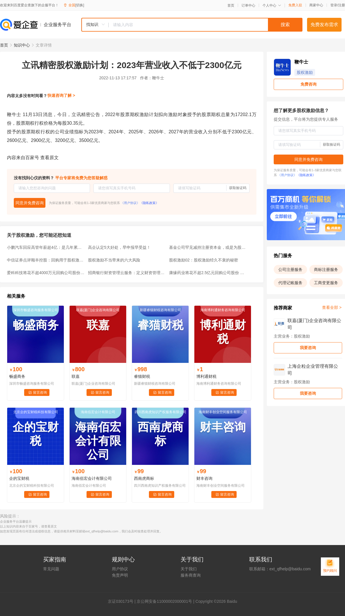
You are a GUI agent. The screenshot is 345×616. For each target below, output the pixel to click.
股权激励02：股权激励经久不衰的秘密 (203, 260)
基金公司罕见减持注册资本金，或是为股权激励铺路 (208, 247)
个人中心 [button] (271, 5)
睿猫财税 (142, 376)
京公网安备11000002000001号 (164, 601)
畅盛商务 (17, 376)
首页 (230, 5)
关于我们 (189, 569)
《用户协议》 (130, 203)
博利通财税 (206, 376)
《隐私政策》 (149, 203)
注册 (341, 5)
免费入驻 (295, 5)
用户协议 (120, 569)
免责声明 (120, 575)
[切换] (79, 5)
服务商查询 (191, 575)
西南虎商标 (144, 478)
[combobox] (191, 25)
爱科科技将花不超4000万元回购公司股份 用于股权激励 (46, 272)
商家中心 (316, 5)
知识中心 (22, 45)
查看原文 (49, 157)
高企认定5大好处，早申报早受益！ (119, 247)
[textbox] (205, 25)
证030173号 (122, 601)
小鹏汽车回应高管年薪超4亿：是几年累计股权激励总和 (46, 247)
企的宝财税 (19, 478)
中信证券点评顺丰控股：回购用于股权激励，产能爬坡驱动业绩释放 (46, 260)
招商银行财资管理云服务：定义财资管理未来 (127, 272)
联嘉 (76, 376)
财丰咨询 (204, 478)
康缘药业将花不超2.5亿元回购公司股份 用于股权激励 (208, 272)
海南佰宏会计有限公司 (92, 478)
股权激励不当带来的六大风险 (114, 260)
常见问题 (51, 569)
